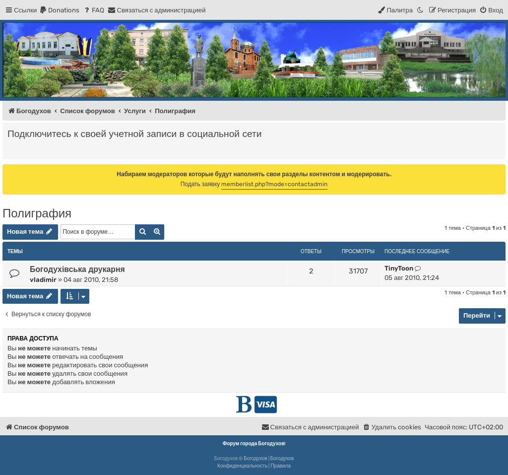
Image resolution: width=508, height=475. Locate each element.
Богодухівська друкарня (77, 269)
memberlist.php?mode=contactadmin (274, 184)
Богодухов (255, 459)
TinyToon (398, 268)
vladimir (43, 279)
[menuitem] (59, 10)
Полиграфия (36, 213)
